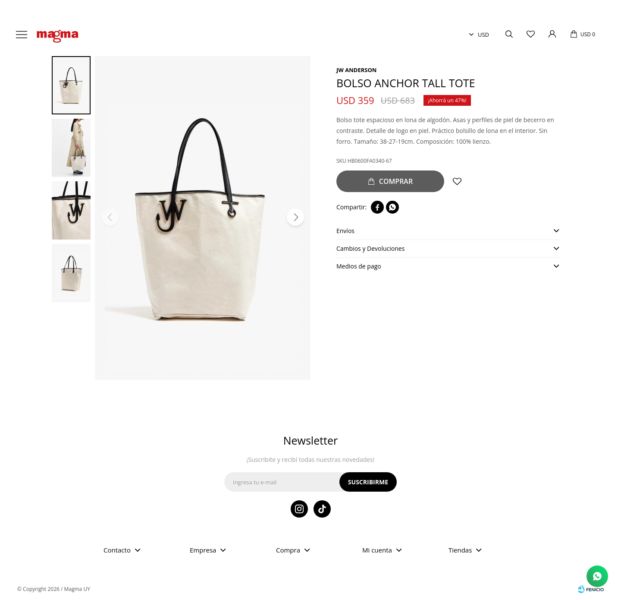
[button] (295, 217)
